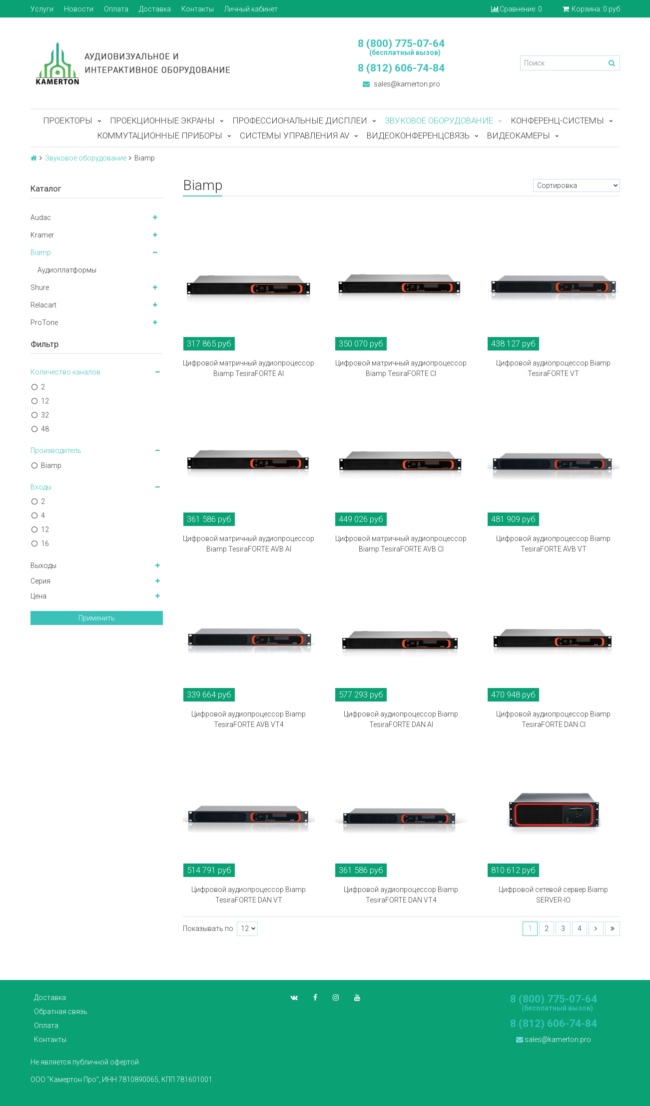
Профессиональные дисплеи (299, 121)
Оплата (116, 9)
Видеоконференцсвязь (418, 135)
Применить (96, 618)
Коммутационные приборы (159, 135)
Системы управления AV (294, 135)
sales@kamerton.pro (401, 84)
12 (45, 401)
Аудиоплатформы (66, 270)
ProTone (44, 322)
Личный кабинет (251, 9)
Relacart (43, 305)
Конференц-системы (557, 121)
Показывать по (208, 928)
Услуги (41, 9)
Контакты (197, 9)
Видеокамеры (518, 135)
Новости (78, 9)
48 (45, 429)
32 (45, 415)
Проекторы (67, 121)
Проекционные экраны (162, 121)
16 (45, 543)
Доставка (155, 9)
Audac (40, 218)
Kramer (42, 235)
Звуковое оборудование (439, 121)
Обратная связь (60, 1012)
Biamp (40, 252)
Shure (39, 288)
